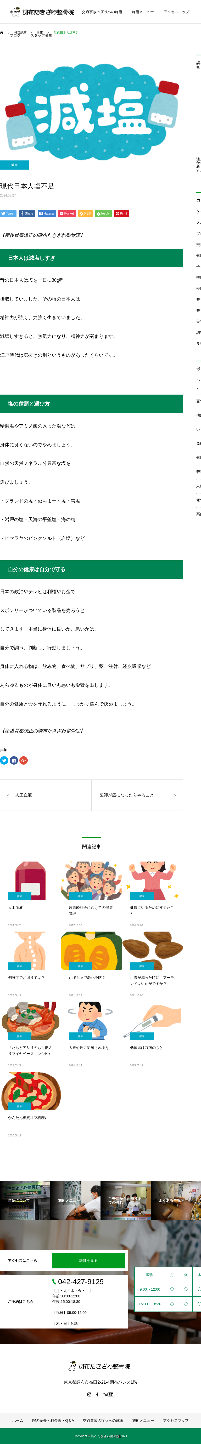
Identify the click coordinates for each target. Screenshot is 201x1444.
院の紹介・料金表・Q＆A (51, 12)
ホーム (15, 12)
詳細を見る (88, 1260)
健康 (14, 165)
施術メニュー (143, 12)
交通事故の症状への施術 (102, 12)
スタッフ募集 (41, 35)
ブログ (15, 35)
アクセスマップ (176, 12)
